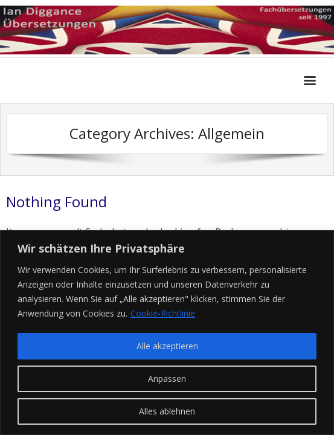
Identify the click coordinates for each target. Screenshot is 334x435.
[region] (167, 332)
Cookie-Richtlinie (162, 313)
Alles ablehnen (167, 411)
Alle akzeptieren (167, 346)
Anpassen (167, 378)
